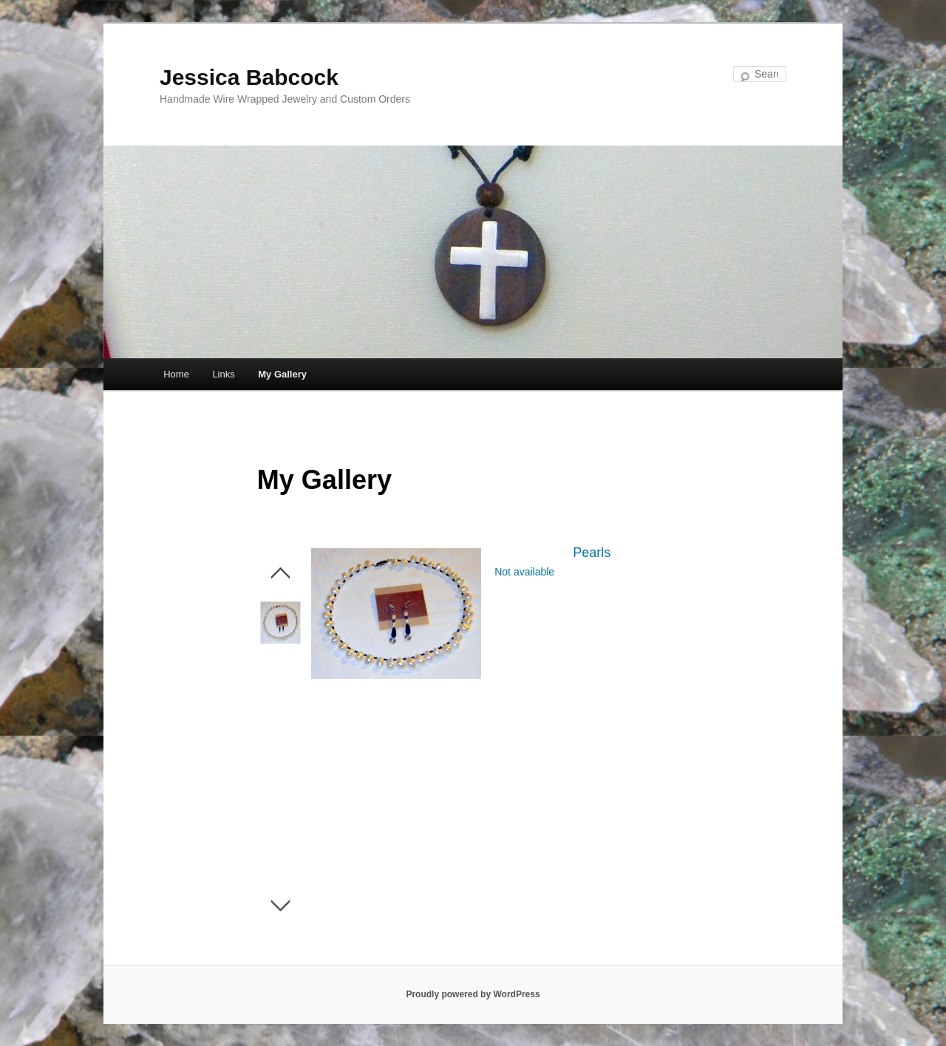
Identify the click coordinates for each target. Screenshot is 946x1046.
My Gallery (282, 374)
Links (223, 374)
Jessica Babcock (249, 77)
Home (176, 374)
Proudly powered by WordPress (473, 994)
